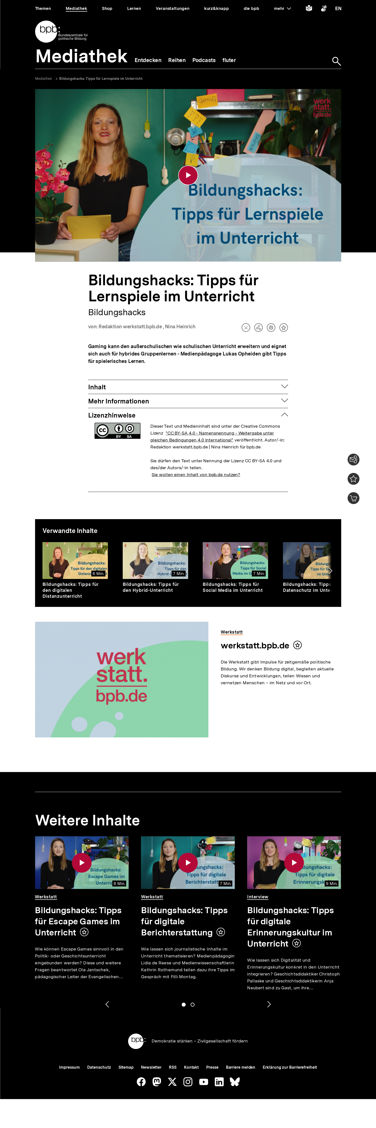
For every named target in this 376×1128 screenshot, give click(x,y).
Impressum (69, 1067)
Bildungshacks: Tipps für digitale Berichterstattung (184, 921)
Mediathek (43, 79)
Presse (212, 1067)
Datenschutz (99, 1067)
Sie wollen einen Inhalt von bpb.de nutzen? (196, 474)
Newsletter (151, 1067)
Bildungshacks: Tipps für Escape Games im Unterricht (78, 921)
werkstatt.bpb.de (255, 645)
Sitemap (126, 1067)
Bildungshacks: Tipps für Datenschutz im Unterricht (313, 587)
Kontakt (191, 1067)
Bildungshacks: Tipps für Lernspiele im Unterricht (100, 79)
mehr (282, 8)
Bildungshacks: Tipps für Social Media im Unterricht (233, 587)
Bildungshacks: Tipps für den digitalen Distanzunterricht (70, 590)
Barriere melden (241, 1067)
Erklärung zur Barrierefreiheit (290, 1067)
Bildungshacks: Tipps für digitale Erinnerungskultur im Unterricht (290, 927)
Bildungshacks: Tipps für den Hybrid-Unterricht (151, 587)
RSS (173, 1067)
